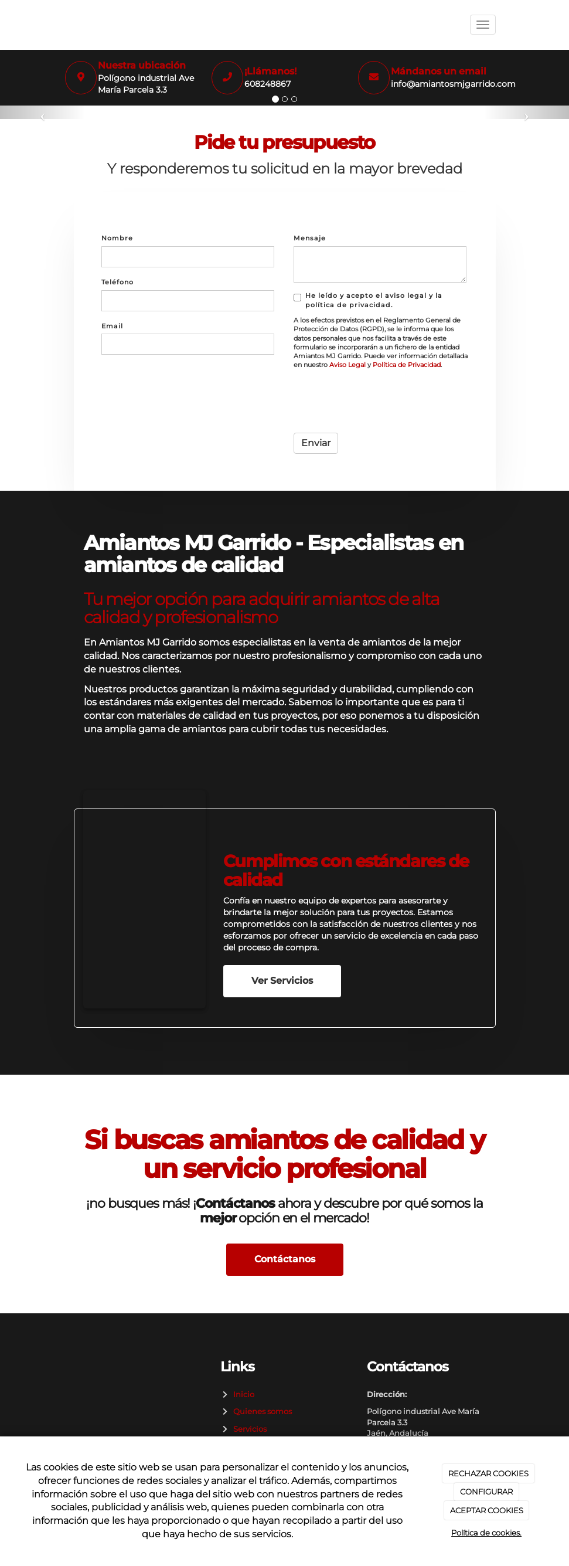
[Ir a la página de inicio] (62, 25)
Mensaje (310, 238)
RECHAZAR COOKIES (488, 1473)
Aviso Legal (347, 365)
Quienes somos (261, 1411)
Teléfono (117, 282)
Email (112, 326)
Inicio (242, 1394)
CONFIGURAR (486, 1491)
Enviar (316, 443)
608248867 (267, 84)
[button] (43, 112)
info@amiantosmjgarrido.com (453, 84)
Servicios (248, 1429)
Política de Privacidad (407, 365)
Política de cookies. (486, 1532)
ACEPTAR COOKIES (486, 1510)
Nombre (117, 238)
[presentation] (383, 401)
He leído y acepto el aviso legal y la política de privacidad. (368, 300)
